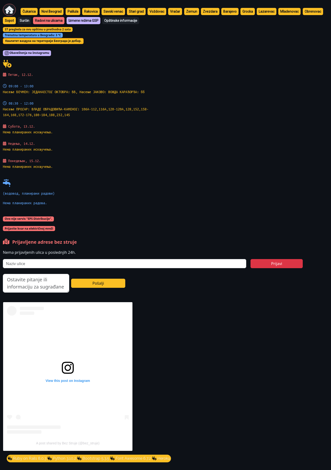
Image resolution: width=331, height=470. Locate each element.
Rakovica (91, 11)
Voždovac (156, 11)
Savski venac (113, 11)
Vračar (175, 11)
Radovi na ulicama (49, 21)
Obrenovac (313, 11)
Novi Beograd (51, 11)
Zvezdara (210, 11)
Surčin (24, 21)
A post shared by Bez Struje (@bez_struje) (68, 443)
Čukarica (29, 11)
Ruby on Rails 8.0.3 (29, 458)
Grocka (247, 11)
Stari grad (136, 11)
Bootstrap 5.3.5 (95, 458)
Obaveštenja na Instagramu (27, 53)
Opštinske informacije (120, 21)
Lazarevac (266, 11)
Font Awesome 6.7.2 (132, 458)
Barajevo (230, 11)
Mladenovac (289, 11)
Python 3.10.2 (64, 458)
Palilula (73, 11)
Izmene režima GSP (83, 21)
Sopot (9, 21)
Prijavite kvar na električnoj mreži (29, 229)
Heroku (163, 458)
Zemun (191, 11)
